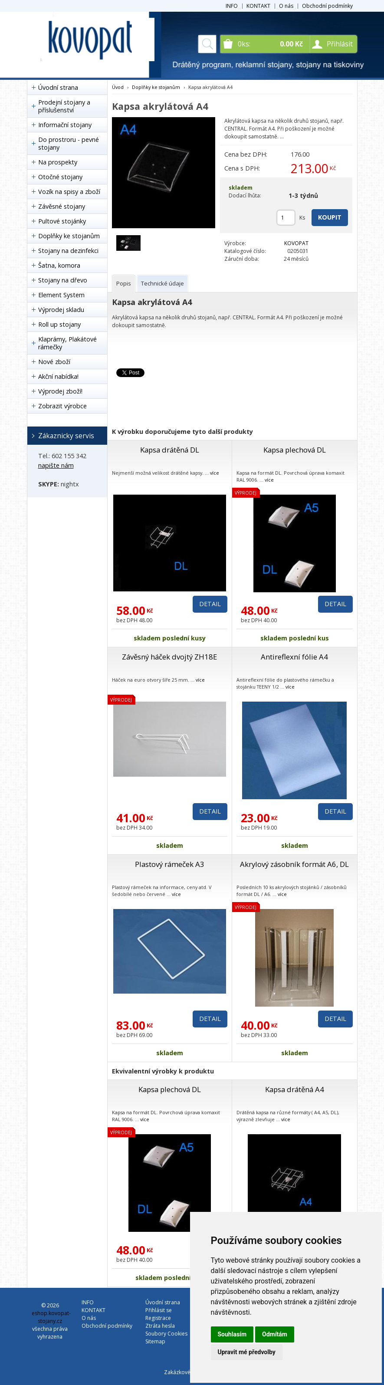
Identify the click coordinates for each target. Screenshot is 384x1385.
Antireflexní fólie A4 (294, 657)
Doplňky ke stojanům (69, 236)
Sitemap (155, 1341)
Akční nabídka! (58, 376)
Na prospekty (57, 162)
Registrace (158, 1318)
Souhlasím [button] (232, 1334)
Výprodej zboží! (60, 391)
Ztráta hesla (160, 1325)
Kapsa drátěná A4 (294, 1089)
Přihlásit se (158, 1310)
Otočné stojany (60, 177)
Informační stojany (65, 125)
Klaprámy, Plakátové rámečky (67, 343)
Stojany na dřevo (62, 280)
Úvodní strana (58, 87)
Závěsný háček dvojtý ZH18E (169, 657)
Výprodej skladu (61, 309)
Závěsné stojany (61, 206)
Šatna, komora (59, 265)
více (214, 472)
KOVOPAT (296, 243)
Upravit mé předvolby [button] (247, 1352)
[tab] (123, 283)
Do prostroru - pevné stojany (68, 143)
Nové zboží (54, 362)
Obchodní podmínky (327, 6)
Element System (61, 295)
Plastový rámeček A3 (169, 864)
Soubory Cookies (166, 1333)
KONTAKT (258, 6)
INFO (232, 6)
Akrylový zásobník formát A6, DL (294, 864)
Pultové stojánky (62, 221)
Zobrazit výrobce (62, 406)
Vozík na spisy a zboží (69, 191)
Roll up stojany (59, 324)
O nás (286, 6)
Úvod (118, 87)
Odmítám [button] (274, 1334)
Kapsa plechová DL (294, 450)
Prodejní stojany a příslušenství (64, 106)
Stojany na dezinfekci (68, 250)
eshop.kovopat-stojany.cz (51, 1317)
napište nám (56, 465)
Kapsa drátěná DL (169, 450)
